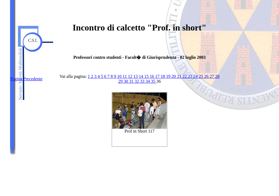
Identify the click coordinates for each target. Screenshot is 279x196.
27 (212, 76)
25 (201, 76)
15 (147, 76)
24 (196, 76)
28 (217, 76)
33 (142, 81)
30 (126, 81)
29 (121, 81)
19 (168, 76)
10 (120, 76)
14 (141, 76)
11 (125, 76)
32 (137, 81)
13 (136, 76)
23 (190, 76)
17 (157, 76)
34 (148, 81)
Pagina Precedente (26, 78)
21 (179, 76)
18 (163, 76)
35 (153, 81)
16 (152, 76)
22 (185, 76)
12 (130, 76)
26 (207, 76)
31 (132, 81)
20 (174, 76)
